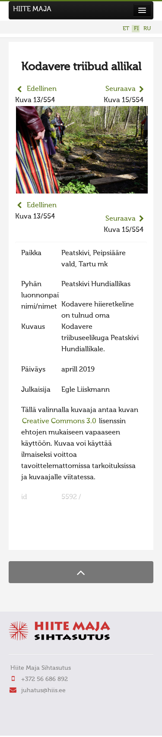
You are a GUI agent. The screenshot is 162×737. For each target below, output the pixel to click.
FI (136, 28)
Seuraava (120, 89)
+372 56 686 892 (44, 679)
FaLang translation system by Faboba (45, 538)
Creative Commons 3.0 (59, 421)
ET (126, 28)
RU (147, 28)
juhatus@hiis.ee (43, 690)
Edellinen (42, 89)
